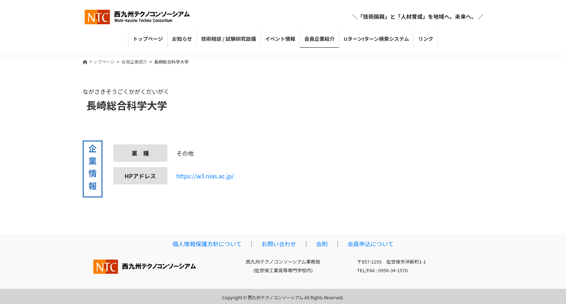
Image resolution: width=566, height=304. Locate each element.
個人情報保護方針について (207, 243)
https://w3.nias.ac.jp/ (205, 175)
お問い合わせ (278, 243)
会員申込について (371, 243)
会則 (322, 243)
